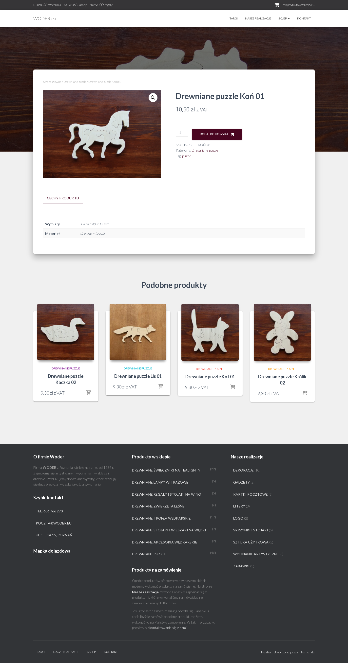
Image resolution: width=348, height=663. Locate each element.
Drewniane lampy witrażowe (160, 482)
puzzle (186, 156)
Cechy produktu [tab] (63, 198)
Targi (234, 18)
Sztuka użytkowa (251, 542)
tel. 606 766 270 (49, 511)
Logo (238, 518)
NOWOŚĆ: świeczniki (47, 5)
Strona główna (52, 82)
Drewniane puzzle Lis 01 (138, 376)
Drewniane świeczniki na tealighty (166, 470)
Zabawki (241, 566)
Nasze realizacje (258, 18)
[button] (153, 97)
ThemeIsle (307, 652)
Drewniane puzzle (74, 82)
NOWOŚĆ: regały (101, 5)
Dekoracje (243, 470)
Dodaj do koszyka (214, 134)
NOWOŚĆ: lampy (75, 5)
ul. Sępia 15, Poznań (54, 535)
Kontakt (304, 18)
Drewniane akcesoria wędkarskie (164, 542)
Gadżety (241, 482)
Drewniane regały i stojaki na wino (166, 494)
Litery (239, 506)
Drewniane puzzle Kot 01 (210, 376)
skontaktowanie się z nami (167, 628)
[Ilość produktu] (182, 133)
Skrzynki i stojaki (250, 530)
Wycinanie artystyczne (256, 554)
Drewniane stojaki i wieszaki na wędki (169, 530)
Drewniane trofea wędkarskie (161, 518)
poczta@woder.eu (54, 523)
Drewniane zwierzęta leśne (158, 506)
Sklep (284, 18)
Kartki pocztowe (250, 494)
